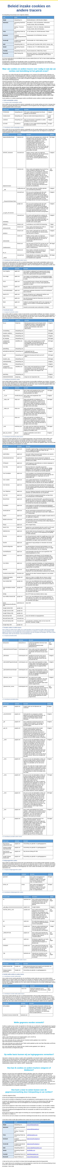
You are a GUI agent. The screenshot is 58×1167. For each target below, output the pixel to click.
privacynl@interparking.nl (33, 1129)
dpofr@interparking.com (32, 1154)
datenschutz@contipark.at (33, 1144)
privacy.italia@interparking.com (34, 1147)
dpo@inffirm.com (31, 1150)
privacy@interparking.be (33, 1124)
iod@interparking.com (32, 1135)
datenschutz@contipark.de (33, 1138)
